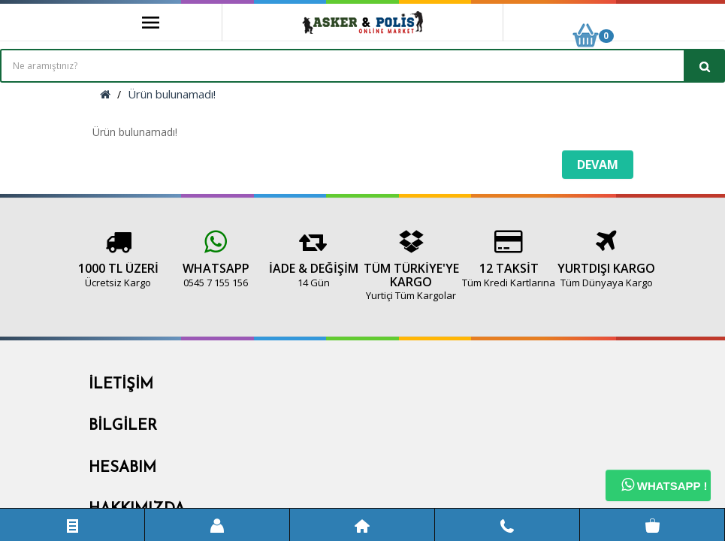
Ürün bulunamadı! (172, 93)
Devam (597, 164)
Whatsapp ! (664, 484)
